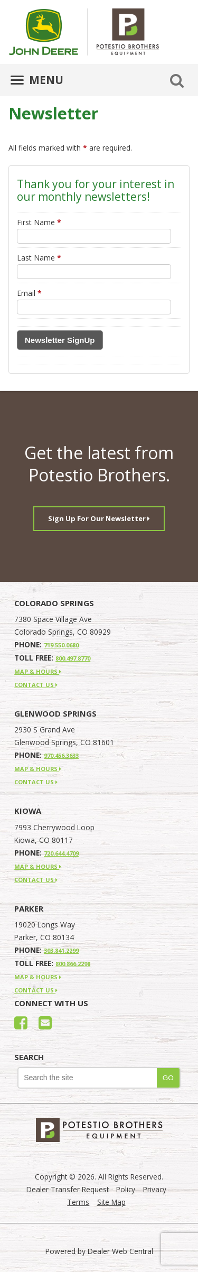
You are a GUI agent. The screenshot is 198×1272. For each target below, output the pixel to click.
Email (29, 293)
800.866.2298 (72, 964)
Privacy (154, 1189)
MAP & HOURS (37, 671)
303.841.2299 (61, 950)
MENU (37, 79)
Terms (78, 1202)
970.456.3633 (61, 755)
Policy (125, 1189)
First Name (39, 222)
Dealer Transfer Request (67, 1189)
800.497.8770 (72, 658)
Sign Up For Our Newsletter (99, 518)
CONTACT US (36, 685)
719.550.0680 (61, 645)
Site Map (111, 1202)
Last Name (39, 258)
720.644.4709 (61, 853)
